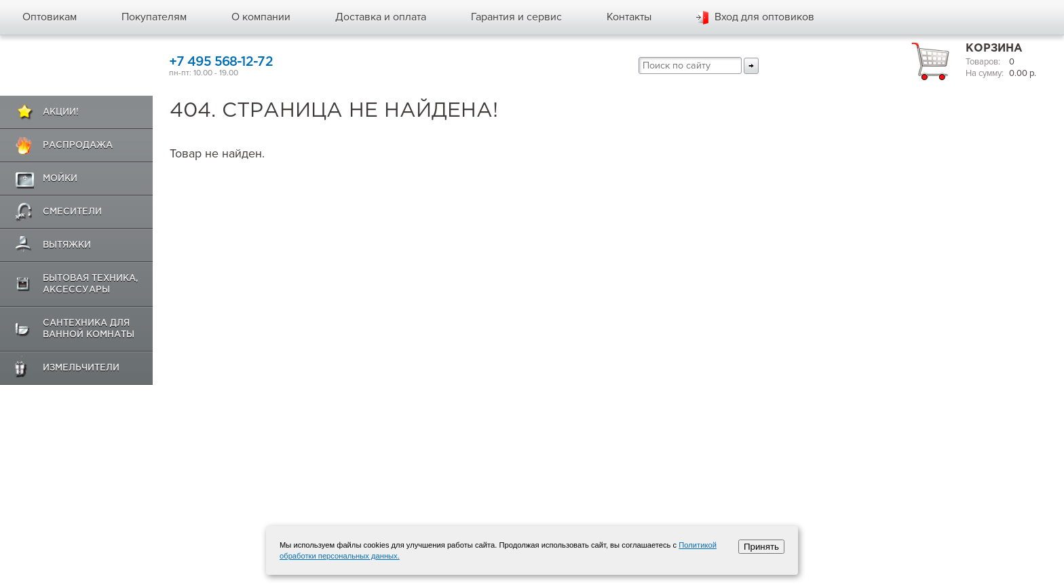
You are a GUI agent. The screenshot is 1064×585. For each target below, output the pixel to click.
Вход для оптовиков (764, 17)
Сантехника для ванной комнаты (88, 329)
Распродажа (78, 145)
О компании (260, 17)
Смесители (72, 212)
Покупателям (154, 17)
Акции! (61, 112)
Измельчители (81, 368)
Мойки (60, 179)
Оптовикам (49, 17)
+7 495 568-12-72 (221, 62)
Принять (761, 547)
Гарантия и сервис (516, 17)
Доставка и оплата (380, 17)
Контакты (629, 17)
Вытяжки (67, 245)
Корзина (994, 48)
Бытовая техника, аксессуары (90, 284)
